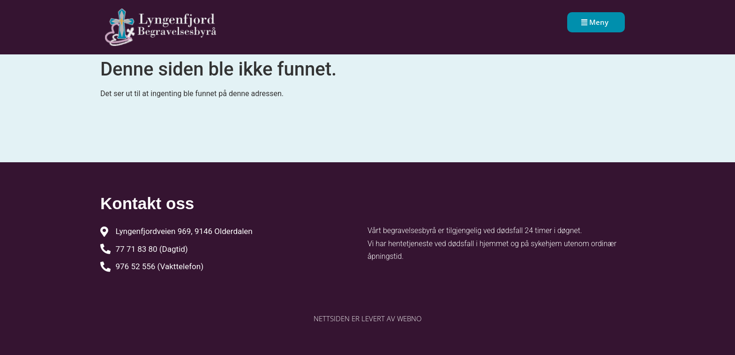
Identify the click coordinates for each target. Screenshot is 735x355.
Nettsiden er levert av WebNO (367, 318)
